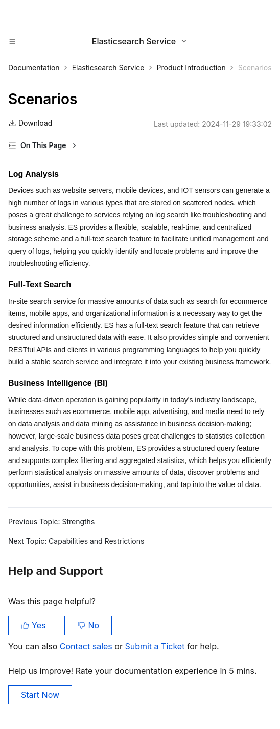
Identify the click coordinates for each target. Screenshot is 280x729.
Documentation (34, 67)
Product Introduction (191, 67)
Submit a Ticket (155, 646)
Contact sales (87, 646)
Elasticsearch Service (108, 67)
